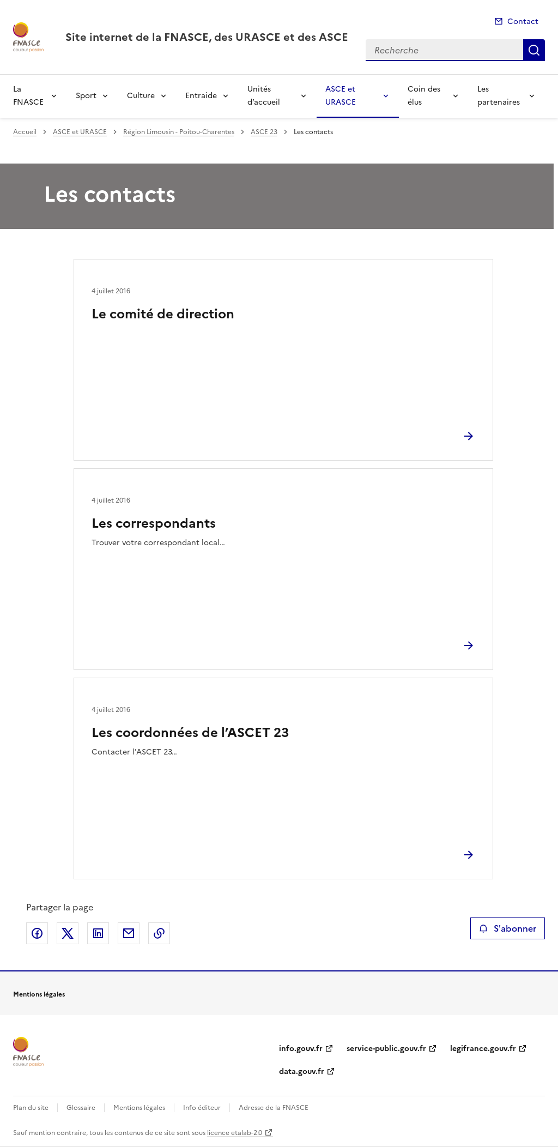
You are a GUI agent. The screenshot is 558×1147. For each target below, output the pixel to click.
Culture (141, 95)
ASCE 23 (264, 132)
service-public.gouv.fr (386, 1048)
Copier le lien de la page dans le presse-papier (159, 933)
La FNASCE (28, 95)
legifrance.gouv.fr (483, 1048)
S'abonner (507, 928)
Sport (86, 95)
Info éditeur (202, 1108)
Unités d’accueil (263, 95)
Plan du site (30, 1108)
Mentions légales (139, 1108)
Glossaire (80, 1108)
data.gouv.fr (301, 1071)
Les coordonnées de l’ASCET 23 (190, 732)
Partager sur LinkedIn (98, 933)
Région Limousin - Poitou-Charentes (178, 132)
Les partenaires (498, 95)
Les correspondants (154, 523)
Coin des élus (424, 95)
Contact (522, 21)
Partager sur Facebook (37, 933)
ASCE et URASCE (340, 95)
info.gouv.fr (301, 1048)
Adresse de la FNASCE (273, 1108)
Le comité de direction (163, 314)
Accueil (25, 132)
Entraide (201, 95)
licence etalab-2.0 (234, 1133)
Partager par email (129, 933)
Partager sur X (67, 933)
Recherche (534, 50)
